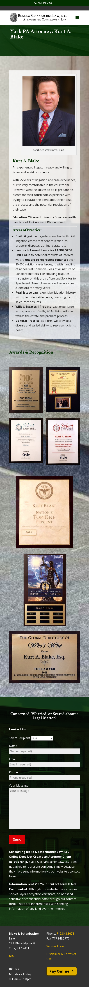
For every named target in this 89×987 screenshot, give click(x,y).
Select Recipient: (31, 738)
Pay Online (59, 971)
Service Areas (55, 946)
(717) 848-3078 (44, 2)
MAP (12, 956)
